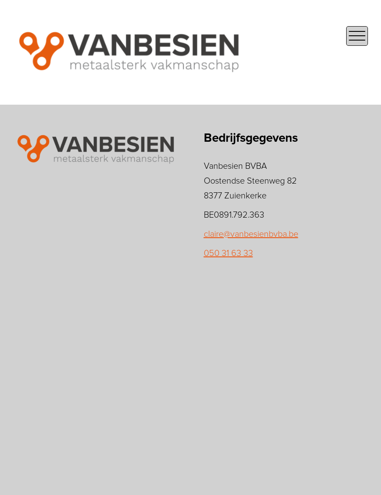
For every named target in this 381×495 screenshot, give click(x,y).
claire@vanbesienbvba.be (251, 234)
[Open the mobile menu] (357, 36)
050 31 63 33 (228, 253)
